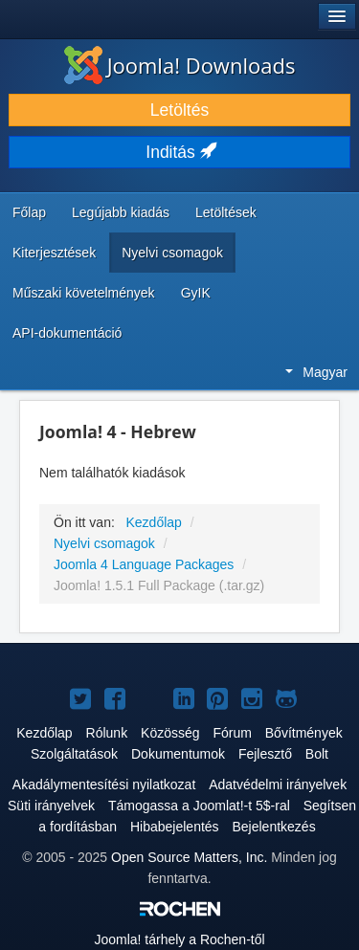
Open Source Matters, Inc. (189, 857)
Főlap (29, 212)
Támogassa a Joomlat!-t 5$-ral (199, 805)
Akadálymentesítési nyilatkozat (103, 784)
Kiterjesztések (54, 252)
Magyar (316, 372)
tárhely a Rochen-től (179, 939)
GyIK (196, 292)
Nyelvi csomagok (172, 252)
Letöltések (226, 212)
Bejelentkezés (273, 826)
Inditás (179, 152)
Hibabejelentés (174, 826)
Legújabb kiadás (120, 212)
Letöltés (179, 110)
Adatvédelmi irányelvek (278, 784)
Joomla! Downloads (180, 65)
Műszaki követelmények (83, 292)
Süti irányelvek (51, 805)
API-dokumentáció (67, 333)
